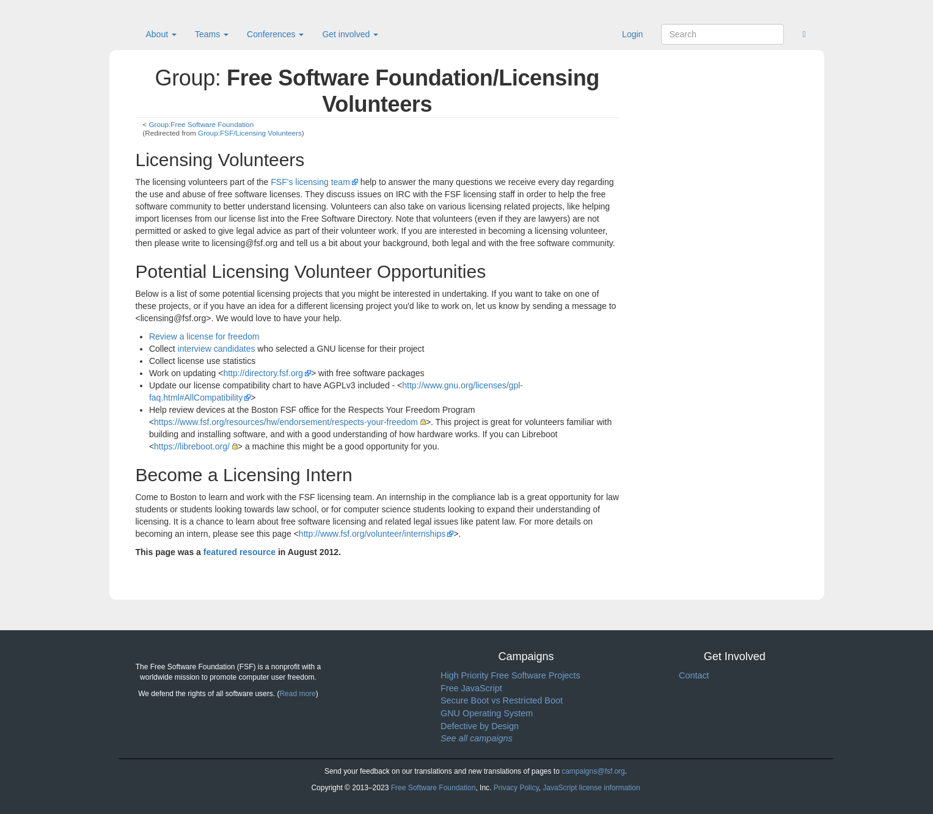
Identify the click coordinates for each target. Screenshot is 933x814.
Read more (297, 693)
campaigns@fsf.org (593, 771)
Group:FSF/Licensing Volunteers (250, 133)
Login (632, 34)
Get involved (350, 34)
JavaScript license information (591, 787)
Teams (212, 34)
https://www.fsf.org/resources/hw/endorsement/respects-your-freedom (286, 422)
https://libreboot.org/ (192, 446)
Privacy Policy (516, 787)
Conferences (275, 34)
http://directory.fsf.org (262, 373)
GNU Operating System (487, 713)
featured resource (239, 552)
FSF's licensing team (310, 182)
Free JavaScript (471, 688)
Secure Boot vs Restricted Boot (502, 700)
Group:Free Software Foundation (201, 124)
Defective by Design (480, 726)
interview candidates (216, 349)
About (161, 34)
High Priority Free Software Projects (510, 675)
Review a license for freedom (204, 336)
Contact (694, 675)
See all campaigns (477, 738)
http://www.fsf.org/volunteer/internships (372, 534)
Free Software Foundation (433, 787)
